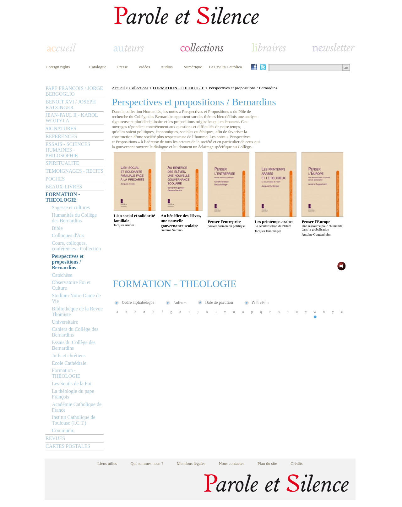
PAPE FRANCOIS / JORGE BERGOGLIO (74, 91)
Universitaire (65, 322)
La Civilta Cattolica (225, 66)
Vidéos (144, 66)
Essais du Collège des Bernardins (73, 345)
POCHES (55, 178)
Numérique (192, 66)
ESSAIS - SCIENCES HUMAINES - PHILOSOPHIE (68, 150)
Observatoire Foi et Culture (71, 285)
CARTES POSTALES (68, 446)
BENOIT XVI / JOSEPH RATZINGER (71, 104)
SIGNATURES (61, 128)
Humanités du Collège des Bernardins (74, 217)
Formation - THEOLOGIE (66, 373)
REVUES (55, 438)
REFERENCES (61, 136)
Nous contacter (231, 463)
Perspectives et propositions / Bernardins (68, 262)
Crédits (297, 463)
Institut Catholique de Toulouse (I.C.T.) (73, 420)
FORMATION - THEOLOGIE (63, 197)
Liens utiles (107, 463)
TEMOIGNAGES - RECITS (74, 171)
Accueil (118, 88)
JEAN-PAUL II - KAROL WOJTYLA (72, 117)
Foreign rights (58, 66)
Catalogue (97, 66)
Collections (139, 88)
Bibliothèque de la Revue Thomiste (77, 311)
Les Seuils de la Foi (71, 383)
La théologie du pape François (73, 393)
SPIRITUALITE (62, 163)
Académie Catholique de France (76, 407)
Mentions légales (191, 463)
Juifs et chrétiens (69, 355)
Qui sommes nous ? (146, 463)
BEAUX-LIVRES (64, 186)
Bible (57, 228)
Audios (166, 66)
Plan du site (267, 463)
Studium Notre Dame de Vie (76, 298)
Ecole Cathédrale (69, 363)
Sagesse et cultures (71, 207)
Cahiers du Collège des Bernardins (75, 331)
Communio (63, 430)
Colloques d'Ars (68, 235)
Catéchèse (62, 275)
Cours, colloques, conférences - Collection (76, 245)
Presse (122, 66)
